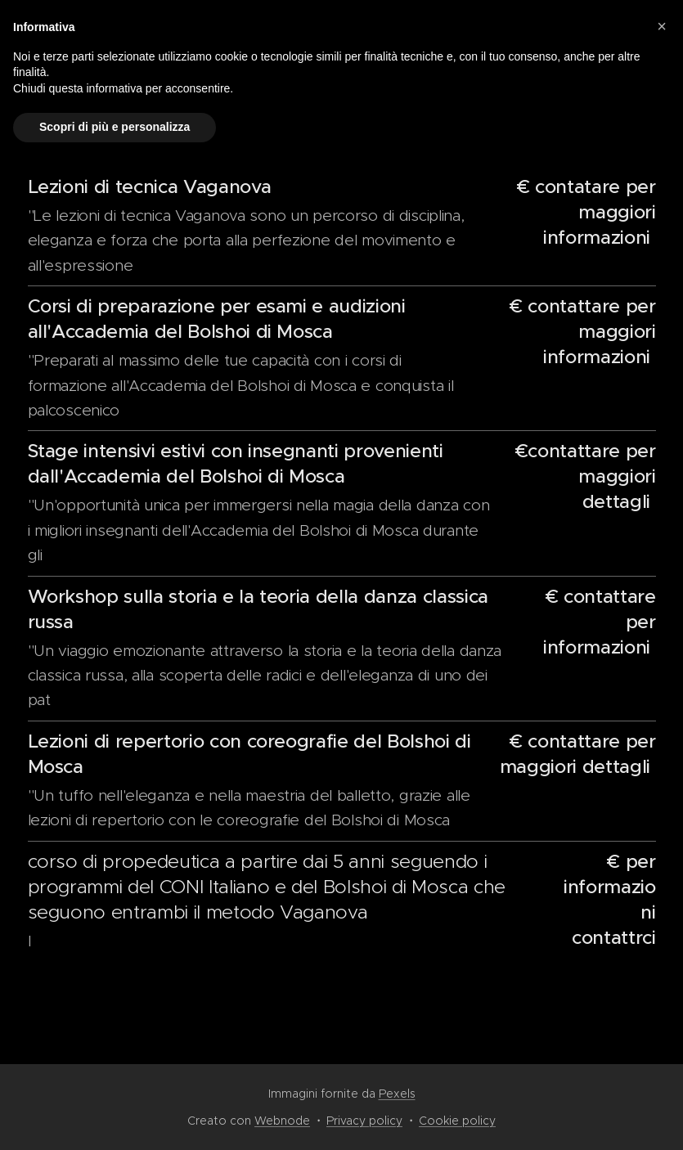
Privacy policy (364, 1120)
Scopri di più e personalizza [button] (114, 126)
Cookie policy (457, 1120)
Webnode (282, 1120)
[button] (662, 26)
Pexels (397, 1093)
